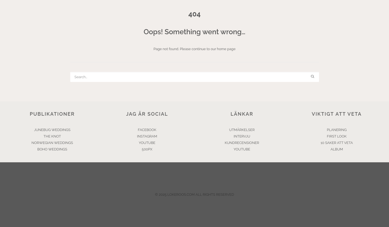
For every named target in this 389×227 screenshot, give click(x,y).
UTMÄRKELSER (242, 130)
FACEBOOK (147, 130)
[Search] (194, 77)
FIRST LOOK (336, 136)
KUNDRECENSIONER (242, 143)
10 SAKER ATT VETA (337, 143)
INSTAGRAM (147, 136)
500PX (147, 149)
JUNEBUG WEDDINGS (52, 130)
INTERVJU (242, 136)
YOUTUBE (147, 143)
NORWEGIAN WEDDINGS (52, 143)
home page (226, 49)
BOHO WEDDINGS (52, 149)
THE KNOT (52, 136)
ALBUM (337, 149)
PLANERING (336, 130)
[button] (312, 76)
